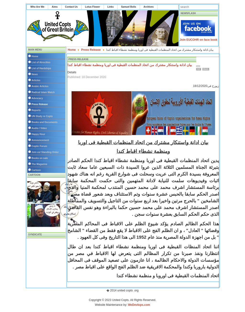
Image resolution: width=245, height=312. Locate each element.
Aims (54, 7)
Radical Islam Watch (43, 92)
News (35, 74)
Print (199, 69)
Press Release (40, 104)
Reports (36, 110)
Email (206, 69)
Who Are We (37, 7)
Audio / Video (39, 128)
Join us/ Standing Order (45, 152)
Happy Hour (38, 134)
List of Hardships (41, 68)
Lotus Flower (92, 7)
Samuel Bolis (128, 7)
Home (35, 56)
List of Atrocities (41, 62)
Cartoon (36, 170)
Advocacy (37, 98)
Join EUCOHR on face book (198, 39)
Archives (149, 7)
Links (110, 7)
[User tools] (198, 66)
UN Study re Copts (42, 116)
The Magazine (39, 164)
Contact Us (71, 7)
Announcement (40, 140)
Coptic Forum (39, 146)
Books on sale (40, 158)
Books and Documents (44, 122)
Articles (36, 80)
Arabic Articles (40, 86)
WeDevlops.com (139, 304)
